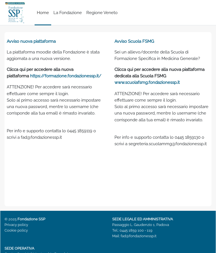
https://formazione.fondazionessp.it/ (65, 76)
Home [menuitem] (43, 12)
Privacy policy (16, 225)
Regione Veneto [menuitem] (102, 12)
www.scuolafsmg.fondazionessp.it (147, 82)
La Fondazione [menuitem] (67, 12)
